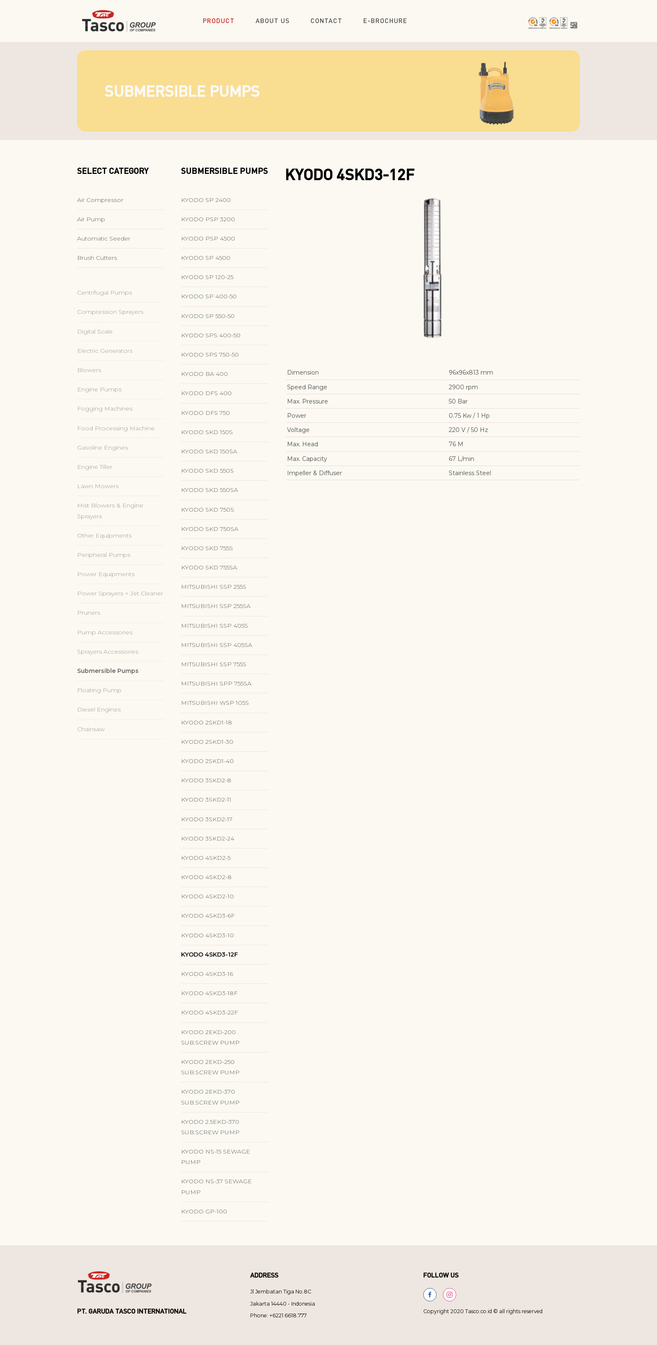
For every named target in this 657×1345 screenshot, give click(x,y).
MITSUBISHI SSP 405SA (216, 648)
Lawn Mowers (98, 502)
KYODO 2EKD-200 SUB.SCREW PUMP (210, 1041)
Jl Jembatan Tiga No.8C (280, 1291)
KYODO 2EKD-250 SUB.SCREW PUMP (210, 1071)
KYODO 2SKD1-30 (207, 745)
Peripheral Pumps (103, 570)
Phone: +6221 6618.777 (278, 1315)
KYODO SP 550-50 (208, 319)
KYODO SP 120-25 (207, 281)
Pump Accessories (104, 648)
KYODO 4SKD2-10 (207, 900)
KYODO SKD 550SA (209, 493)
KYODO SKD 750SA (209, 532)
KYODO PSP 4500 (208, 242)
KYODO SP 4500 (205, 261)
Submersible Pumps (108, 687)
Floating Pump (99, 706)
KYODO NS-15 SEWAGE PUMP (215, 1160)
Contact (326, 20)
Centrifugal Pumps (104, 308)
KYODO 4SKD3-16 (207, 977)
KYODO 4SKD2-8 (206, 881)
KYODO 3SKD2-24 (207, 842)
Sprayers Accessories (107, 667)
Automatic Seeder (103, 242)
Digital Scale (95, 347)
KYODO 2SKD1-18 (206, 725)
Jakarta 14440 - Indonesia (282, 1304)
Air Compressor (100, 203)
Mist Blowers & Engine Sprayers (110, 526)
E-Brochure (385, 20)
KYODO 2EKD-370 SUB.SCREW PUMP (210, 1101)
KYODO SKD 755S (207, 552)
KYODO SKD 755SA (209, 571)
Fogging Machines (104, 424)
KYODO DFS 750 (205, 416)
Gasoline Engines (102, 463)
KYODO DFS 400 (206, 397)
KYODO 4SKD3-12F (209, 958)
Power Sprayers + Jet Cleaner (120, 609)
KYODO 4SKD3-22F (209, 1016)
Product (219, 20)
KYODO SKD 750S (207, 513)
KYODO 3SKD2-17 (207, 822)
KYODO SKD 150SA (209, 455)
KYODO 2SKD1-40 (207, 764)
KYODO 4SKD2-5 (205, 861)
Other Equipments (104, 551)
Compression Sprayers (110, 327)
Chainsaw (91, 745)
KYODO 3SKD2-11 (206, 803)
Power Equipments (106, 590)
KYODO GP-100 (204, 1214)
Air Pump (91, 222)
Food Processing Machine (116, 444)
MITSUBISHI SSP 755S (213, 668)
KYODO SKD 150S (207, 435)
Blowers (89, 386)
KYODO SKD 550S (207, 474)
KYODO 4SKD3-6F (208, 919)
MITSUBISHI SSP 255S (213, 590)
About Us (273, 20)
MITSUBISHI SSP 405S (214, 629)
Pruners (88, 628)
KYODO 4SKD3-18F (209, 997)
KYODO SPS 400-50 (211, 338)
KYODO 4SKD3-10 (207, 938)
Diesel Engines (99, 725)
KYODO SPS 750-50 (210, 358)
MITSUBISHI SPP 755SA (216, 687)
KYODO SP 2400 (206, 203)
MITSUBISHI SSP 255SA (216, 609)
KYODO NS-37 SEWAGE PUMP (216, 1190)
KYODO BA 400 (204, 377)
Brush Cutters (97, 261)
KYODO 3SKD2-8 (206, 784)
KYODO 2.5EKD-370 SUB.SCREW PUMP (210, 1130)
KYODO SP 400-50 (209, 300)
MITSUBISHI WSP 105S (215, 706)
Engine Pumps (99, 405)
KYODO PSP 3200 (208, 222)
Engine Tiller (94, 482)
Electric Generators (104, 366)
